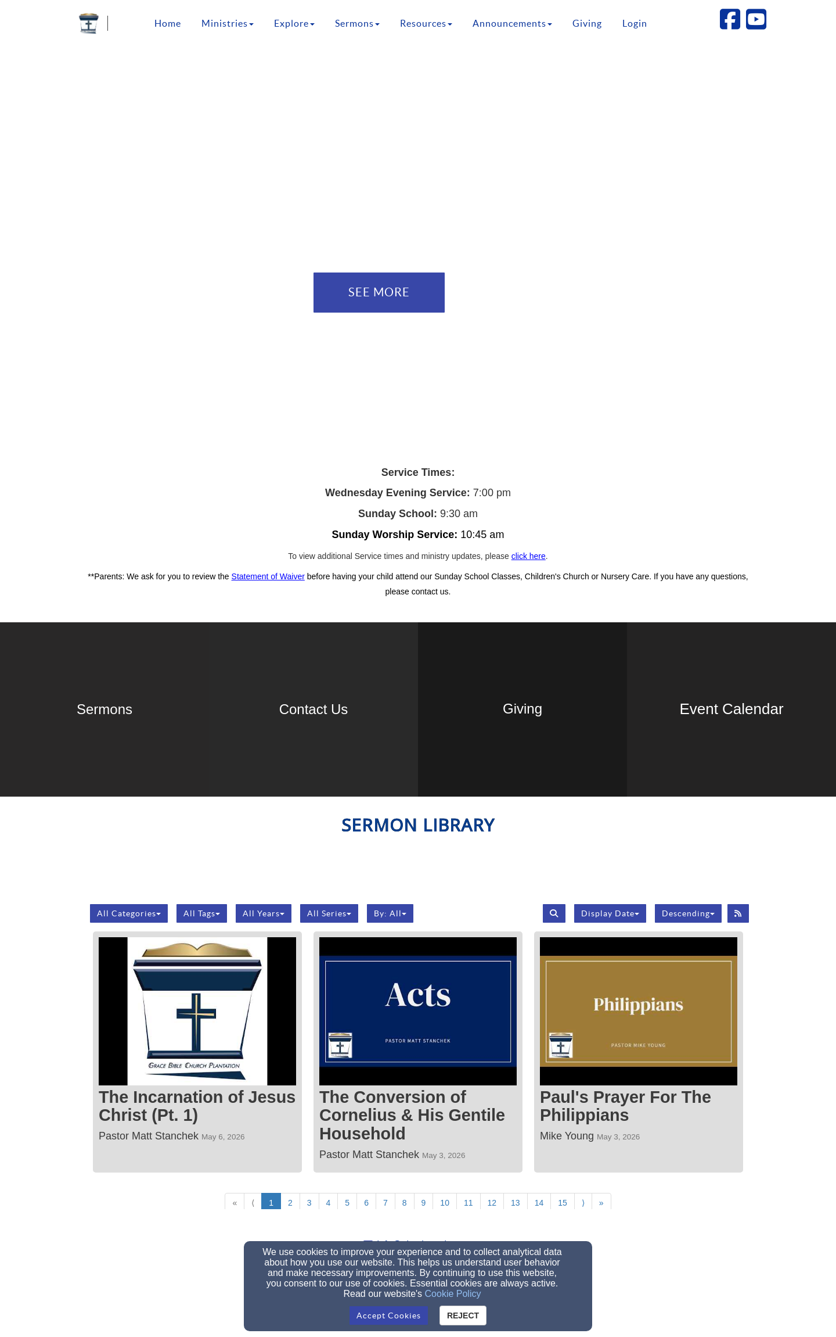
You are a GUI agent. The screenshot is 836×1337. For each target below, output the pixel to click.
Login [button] (634, 23)
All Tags (201, 913)
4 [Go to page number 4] (328, 1202)
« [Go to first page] (234, 1202)
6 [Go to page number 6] (366, 1202)
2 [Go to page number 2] (290, 1202)
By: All (390, 913)
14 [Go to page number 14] (539, 1202)
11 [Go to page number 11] (468, 1202)
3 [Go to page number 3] (309, 1202)
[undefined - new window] (522, 709)
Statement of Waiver (268, 576)
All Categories (129, 913)
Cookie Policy (453, 1294)
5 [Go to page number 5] (347, 1202)
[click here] (528, 556)
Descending (688, 913)
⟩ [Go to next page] (583, 1202)
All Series (329, 913)
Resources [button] (426, 23)
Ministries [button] (227, 23)
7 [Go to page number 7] (385, 1202)
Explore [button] (294, 23)
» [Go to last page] (601, 1202)
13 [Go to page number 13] (515, 1202)
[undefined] (104, 709)
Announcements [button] (512, 23)
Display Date (610, 913)
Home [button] (167, 23)
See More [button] (379, 292)
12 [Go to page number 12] (492, 1202)
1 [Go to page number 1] (271, 1202)
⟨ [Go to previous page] (252, 1202)
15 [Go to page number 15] (562, 1202)
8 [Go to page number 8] (404, 1202)
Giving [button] (587, 23)
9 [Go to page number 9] (423, 1202)
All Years (263, 913)
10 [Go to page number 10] (444, 1202)
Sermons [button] (357, 23)
